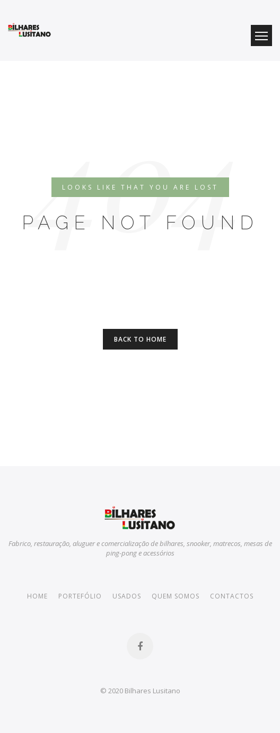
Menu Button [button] (261, 35)
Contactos (231, 596)
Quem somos (175, 596)
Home (37, 596)
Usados (126, 596)
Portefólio (80, 596)
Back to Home (140, 339)
